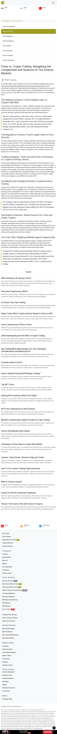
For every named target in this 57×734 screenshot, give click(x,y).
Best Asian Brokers (8, 638)
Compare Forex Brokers (9, 614)
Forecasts (5, 646)
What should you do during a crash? (16, 278)
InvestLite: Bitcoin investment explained (18, 493)
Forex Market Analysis (9, 652)
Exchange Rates (7, 699)
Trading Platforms (7, 543)
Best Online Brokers (8, 628)
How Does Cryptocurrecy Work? (14, 291)
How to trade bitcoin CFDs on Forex (16, 324)
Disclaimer (5, 570)
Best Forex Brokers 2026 (12, 584)
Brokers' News (6, 655)
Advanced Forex (17, 21)
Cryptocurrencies (7, 546)
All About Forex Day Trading (13, 302)
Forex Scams (8, 609)
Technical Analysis (8, 41)
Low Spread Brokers (8, 593)
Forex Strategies (8, 36)
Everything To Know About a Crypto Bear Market (21, 444)
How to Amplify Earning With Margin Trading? (20, 373)
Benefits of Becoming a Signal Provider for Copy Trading (25, 420)
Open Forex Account (8, 621)
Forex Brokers (6, 536)
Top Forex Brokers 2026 (11, 587)
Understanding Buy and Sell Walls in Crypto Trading (23, 336)
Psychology (6, 691)
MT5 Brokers (6, 603)
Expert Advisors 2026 (11, 540)
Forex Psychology (8, 60)
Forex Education (8, 50)
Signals (4, 684)
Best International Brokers (10, 635)
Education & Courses (8, 688)
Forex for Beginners (9, 26)
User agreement (7, 567)
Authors (4, 564)
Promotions (6, 659)
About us (5, 560)
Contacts (5, 554)
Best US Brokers (7, 632)
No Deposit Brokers (8, 596)
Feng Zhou (14, 80)
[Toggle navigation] (53, 2)
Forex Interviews (8, 55)
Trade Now (47, 732)
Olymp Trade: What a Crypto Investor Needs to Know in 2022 (27, 313)
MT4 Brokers (6, 606)
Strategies (5, 681)
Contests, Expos (7, 665)
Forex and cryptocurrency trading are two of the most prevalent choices (23, 86)
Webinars (5, 662)
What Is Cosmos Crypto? (11, 482)
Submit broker (6, 557)
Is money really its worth (11, 362)
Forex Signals (7, 46)
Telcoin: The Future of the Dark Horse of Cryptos (22, 504)
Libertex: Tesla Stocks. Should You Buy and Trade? (22, 457)
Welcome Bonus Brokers (10, 600)
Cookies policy (7, 573)
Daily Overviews (7, 649)
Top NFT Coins (7, 384)
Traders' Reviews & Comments (14, 590)
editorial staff (38, 728)
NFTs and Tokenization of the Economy (18, 409)
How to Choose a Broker (9, 618)
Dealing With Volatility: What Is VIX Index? (19, 395)
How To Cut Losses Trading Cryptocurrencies (20, 468)
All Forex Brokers (9, 581)
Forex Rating (6, 21)
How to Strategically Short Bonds (15, 431)
